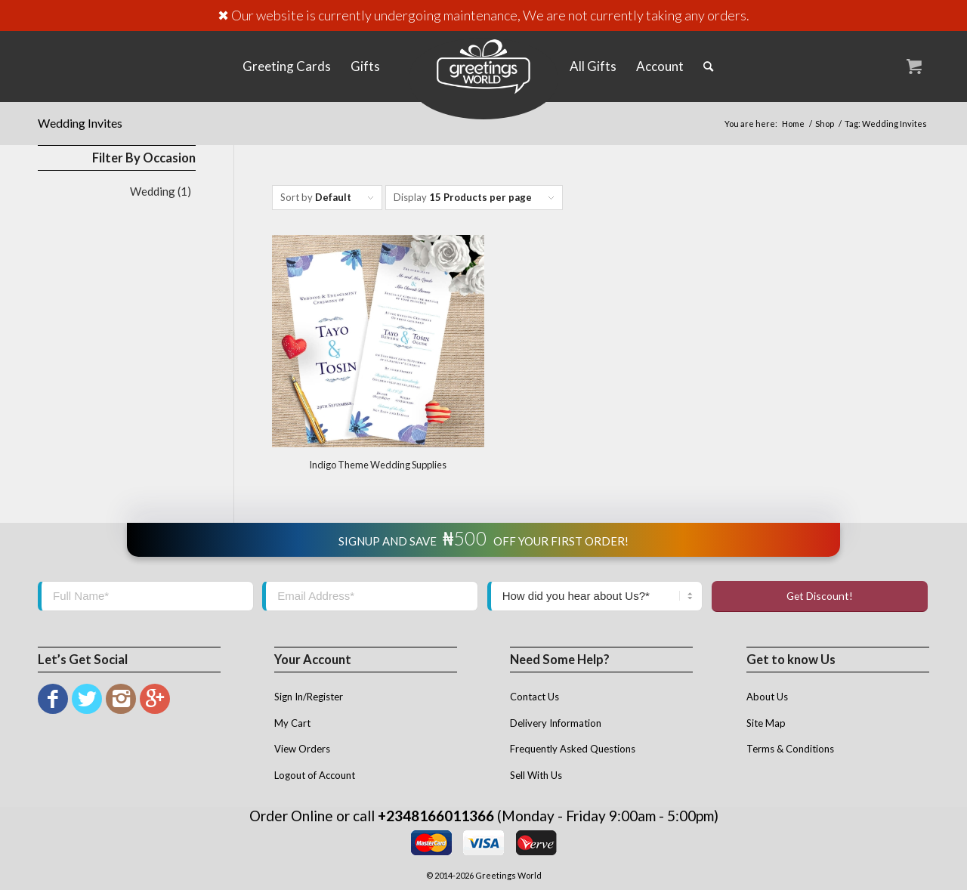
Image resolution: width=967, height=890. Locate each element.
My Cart (292, 723)
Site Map (766, 723)
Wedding (152, 191)
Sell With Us (536, 775)
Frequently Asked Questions (572, 749)
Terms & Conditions (790, 749)
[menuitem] (287, 66)
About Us (767, 697)
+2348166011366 (436, 815)
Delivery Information (555, 723)
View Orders (302, 749)
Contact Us (534, 697)
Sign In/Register (308, 697)
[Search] (708, 66)
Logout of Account (314, 775)
